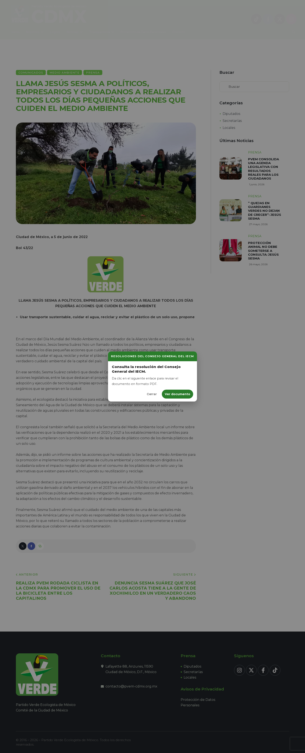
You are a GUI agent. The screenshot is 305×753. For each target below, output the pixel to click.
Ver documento (177, 394)
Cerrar (152, 394)
